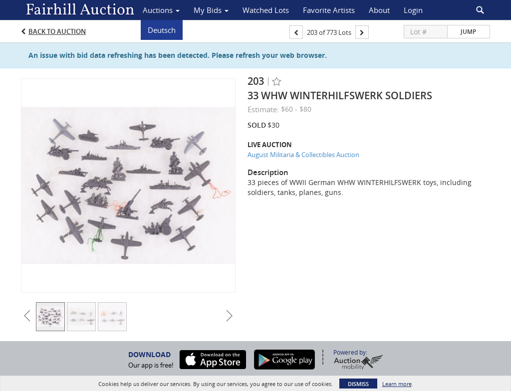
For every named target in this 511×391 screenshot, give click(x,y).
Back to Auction (57, 31)
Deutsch (162, 30)
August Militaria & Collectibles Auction (303, 154)
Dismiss (358, 384)
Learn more (397, 384)
